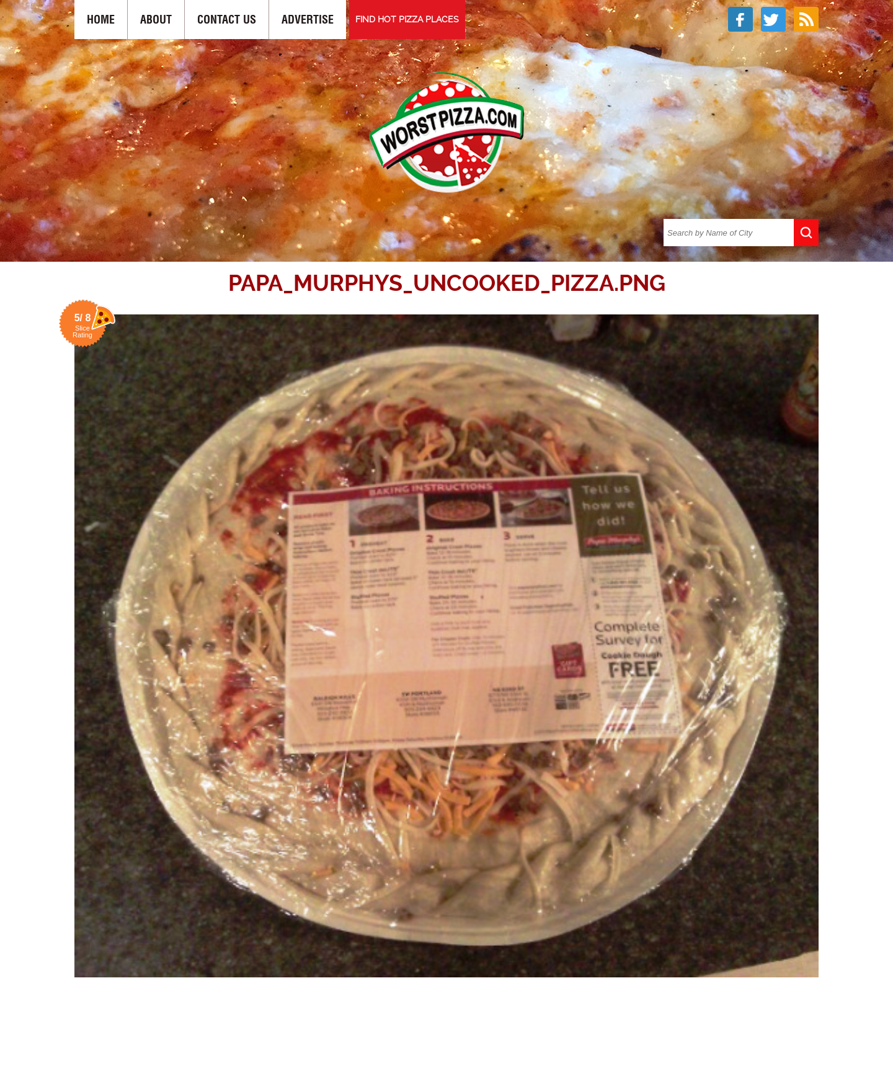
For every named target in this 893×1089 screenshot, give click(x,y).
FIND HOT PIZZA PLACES (407, 19)
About (156, 19)
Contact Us (226, 19)
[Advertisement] (446, 1028)
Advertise (308, 19)
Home (101, 19)
